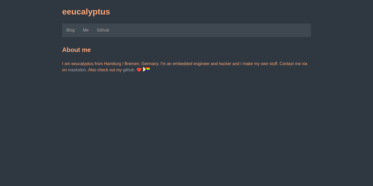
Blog (70, 30)
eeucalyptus (86, 11)
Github (103, 30)
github (128, 70)
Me (86, 30)
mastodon (77, 70)
